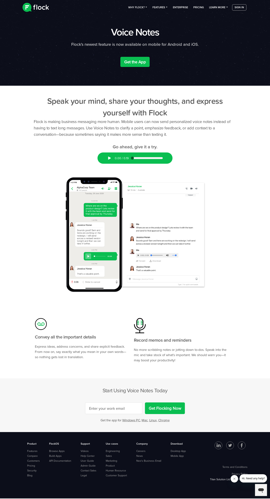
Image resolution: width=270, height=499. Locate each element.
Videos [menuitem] (85, 451)
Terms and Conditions (235, 467)
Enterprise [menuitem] (180, 9)
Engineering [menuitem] (113, 451)
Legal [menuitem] (84, 476)
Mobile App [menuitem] (177, 456)
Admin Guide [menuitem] (88, 466)
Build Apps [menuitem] (55, 456)
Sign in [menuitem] (239, 9)
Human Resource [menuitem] (116, 471)
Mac (145, 421)
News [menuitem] (139, 456)
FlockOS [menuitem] (54, 444)
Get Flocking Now (165, 409)
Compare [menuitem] (32, 456)
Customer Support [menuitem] (116, 476)
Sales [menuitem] (109, 456)
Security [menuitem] (32, 471)
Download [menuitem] (177, 444)
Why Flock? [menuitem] (136, 9)
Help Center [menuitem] (88, 456)
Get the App (135, 62)
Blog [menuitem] (29, 476)
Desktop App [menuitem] (178, 451)
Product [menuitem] (31, 444)
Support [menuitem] (85, 444)
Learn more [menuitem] (217, 9)
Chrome (164, 421)
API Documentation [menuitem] (60, 461)
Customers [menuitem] (33, 461)
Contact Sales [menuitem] (88, 471)
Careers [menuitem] (141, 451)
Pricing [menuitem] (198, 9)
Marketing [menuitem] (111, 461)
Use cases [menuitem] (112, 444)
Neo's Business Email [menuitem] (148, 461)
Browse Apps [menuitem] (57, 451)
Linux (153, 421)
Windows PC (131, 421)
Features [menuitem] (158, 9)
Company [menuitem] (142, 444)
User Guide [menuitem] (87, 461)
